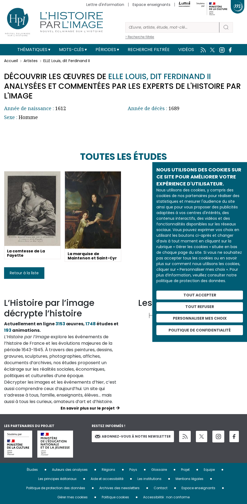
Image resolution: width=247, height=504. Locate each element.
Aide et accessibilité (107, 478)
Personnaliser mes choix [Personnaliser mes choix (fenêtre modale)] (200, 318)
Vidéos (186, 49)
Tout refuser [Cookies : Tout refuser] (199, 306)
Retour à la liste (24, 273)
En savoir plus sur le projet (88, 408)
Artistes (31, 60)
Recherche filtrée (149, 49)
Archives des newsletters (119, 488)
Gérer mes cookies (72, 497)
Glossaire (159, 469)
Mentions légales (189, 478)
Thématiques (32, 49)
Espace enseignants (151, 4)
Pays (133, 469)
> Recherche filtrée (139, 37)
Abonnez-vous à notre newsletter (133, 436)
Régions (108, 469)
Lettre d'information (105, 4)
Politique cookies (115, 497)
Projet (185, 469)
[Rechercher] (172, 27)
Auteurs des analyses (70, 469)
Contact (160, 488)
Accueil (11, 60)
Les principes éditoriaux (57, 478)
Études (32, 469)
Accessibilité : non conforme (166, 497)
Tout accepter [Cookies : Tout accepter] (199, 295)
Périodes (105, 49)
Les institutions (149, 478)
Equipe (209, 469)
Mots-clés (71, 49)
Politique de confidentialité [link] (200, 330)
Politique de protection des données (55, 488)
